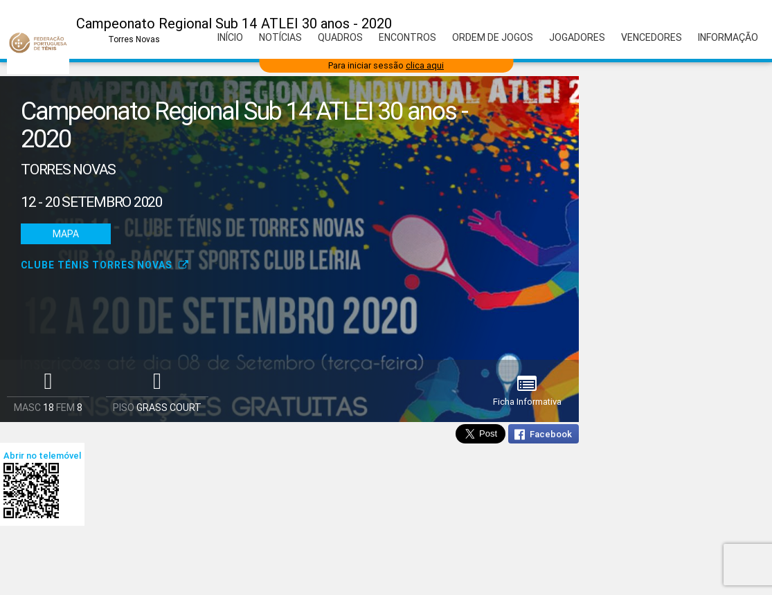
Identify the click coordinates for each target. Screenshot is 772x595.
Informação (728, 37)
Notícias (280, 37)
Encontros (407, 37)
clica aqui (425, 65)
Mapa (66, 234)
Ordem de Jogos (492, 37)
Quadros (340, 37)
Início (230, 37)
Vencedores (651, 37)
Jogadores (577, 37)
